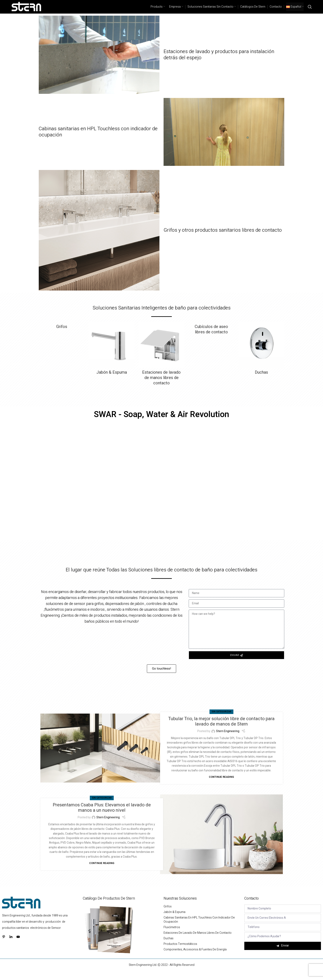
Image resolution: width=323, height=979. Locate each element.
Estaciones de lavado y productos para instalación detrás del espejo (219, 62)
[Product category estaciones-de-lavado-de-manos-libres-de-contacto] (161, 362)
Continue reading (221, 784)
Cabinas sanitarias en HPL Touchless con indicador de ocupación (98, 139)
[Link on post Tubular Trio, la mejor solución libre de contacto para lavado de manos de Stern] (101, 755)
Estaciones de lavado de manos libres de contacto (198, 940)
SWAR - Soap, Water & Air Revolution (161, 422)
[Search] (310, 10)
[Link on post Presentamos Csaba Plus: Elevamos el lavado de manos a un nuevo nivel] (221, 841)
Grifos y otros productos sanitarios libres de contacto (223, 237)
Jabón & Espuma (174, 919)
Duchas (168, 946)
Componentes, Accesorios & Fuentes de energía (195, 957)
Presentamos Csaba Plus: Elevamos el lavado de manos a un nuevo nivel (102, 815)
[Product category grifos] (61, 334)
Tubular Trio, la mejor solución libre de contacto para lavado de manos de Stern (221, 729)
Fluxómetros (172, 934)
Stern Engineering (227, 738)
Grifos (168, 914)
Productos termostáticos (180, 951)
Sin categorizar (221, 719)
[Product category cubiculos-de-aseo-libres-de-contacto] (211, 336)
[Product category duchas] (261, 356)
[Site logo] (26, 10)
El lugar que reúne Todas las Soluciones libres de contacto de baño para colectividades (161, 577)
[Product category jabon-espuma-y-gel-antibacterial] (111, 356)
